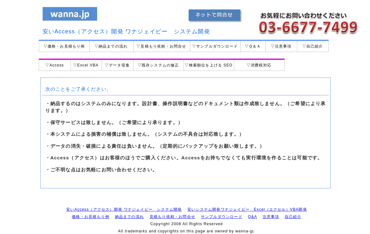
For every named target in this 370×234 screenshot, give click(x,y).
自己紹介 (293, 216)
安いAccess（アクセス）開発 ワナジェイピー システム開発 (124, 209)
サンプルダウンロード (221, 216)
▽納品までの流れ (111, 46)
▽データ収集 (117, 65)
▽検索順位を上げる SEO (208, 65)
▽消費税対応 (259, 65)
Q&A (252, 216)
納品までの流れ (129, 216)
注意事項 (271, 216)
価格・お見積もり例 (90, 216)
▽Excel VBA (86, 65)
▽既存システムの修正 (158, 65)
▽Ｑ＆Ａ (253, 46)
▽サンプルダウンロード (215, 46)
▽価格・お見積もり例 (64, 46)
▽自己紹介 (312, 46)
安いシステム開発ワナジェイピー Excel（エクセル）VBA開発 (247, 209)
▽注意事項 (281, 46)
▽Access (54, 65)
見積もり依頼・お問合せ (172, 216)
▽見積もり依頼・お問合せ (161, 46)
